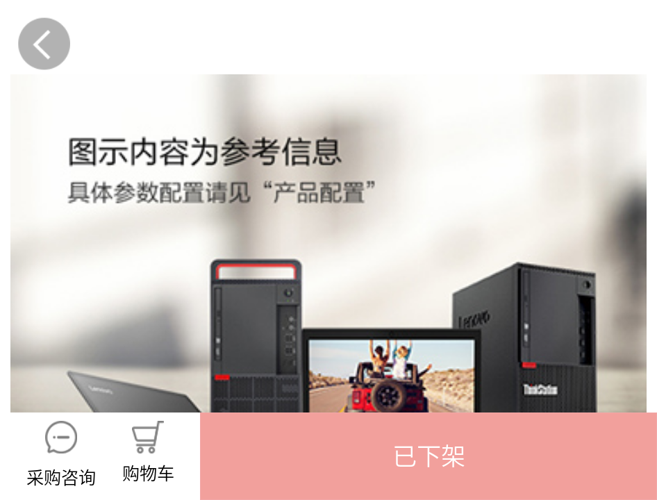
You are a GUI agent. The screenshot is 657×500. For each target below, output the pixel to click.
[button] (428, 456)
